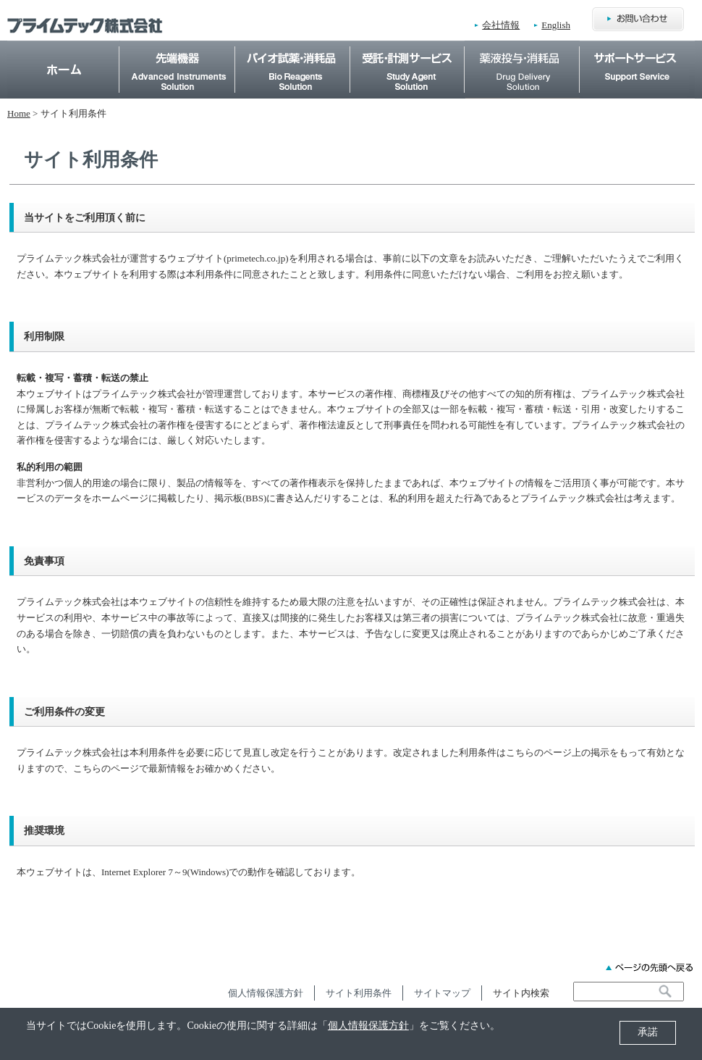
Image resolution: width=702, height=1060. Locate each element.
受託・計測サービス (407, 48)
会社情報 (501, 25)
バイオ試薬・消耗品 (292, 48)
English (555, 25)
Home (63, 69)
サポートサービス (637, 48)
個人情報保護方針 (368, 1025)
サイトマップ (442, 993)
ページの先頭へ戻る (649, 967)
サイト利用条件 (359, 993)
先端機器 (177, 48)
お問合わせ (638, 19)
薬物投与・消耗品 (522, 48)
